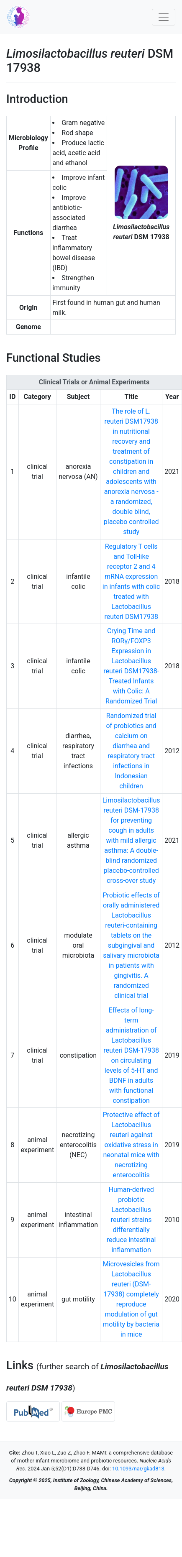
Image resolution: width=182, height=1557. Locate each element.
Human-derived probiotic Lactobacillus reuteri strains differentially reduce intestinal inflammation (131, 1220)
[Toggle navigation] (163, 17)
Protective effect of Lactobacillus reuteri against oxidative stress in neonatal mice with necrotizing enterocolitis (131, 1145)
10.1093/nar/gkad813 (138, 1468)
